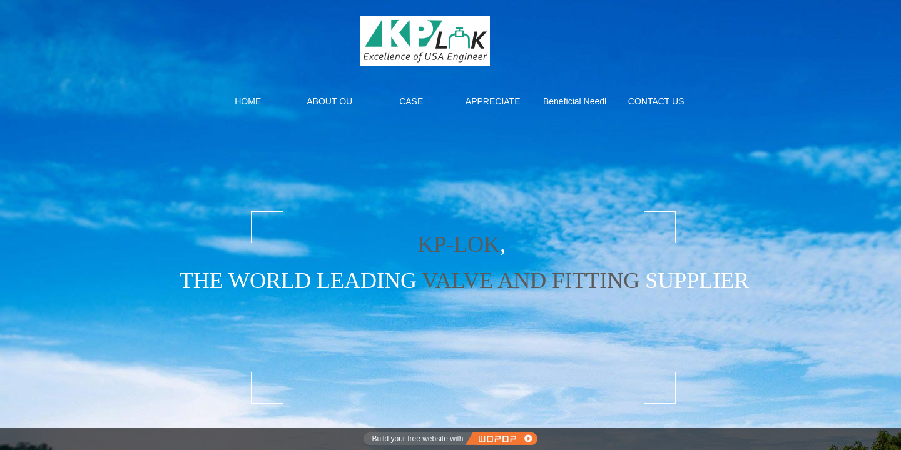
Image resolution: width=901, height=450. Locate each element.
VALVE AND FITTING (528, 280)
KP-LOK (458, 244)
